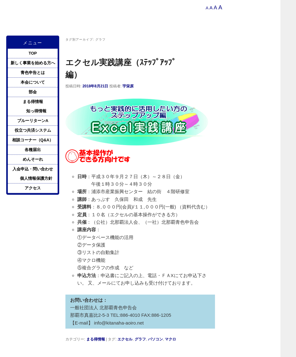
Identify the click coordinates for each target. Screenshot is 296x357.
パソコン (155, 339)
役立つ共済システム (33, 130)
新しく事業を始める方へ (33, 63)
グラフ (140, 339)
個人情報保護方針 (36, 178)
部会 (33, 92)
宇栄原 (128, 86)
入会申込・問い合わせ (32, 169)
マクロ (170, 339)
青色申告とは (33, 72)
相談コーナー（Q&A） (33, 140)
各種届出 (33, 149)
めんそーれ (33, 159)
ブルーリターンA (32, 120)
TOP (33, 53)
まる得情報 (95, 339)
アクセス (33, 188)
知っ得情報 (36, 111)
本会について (33, 82)
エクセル (124, 339)
